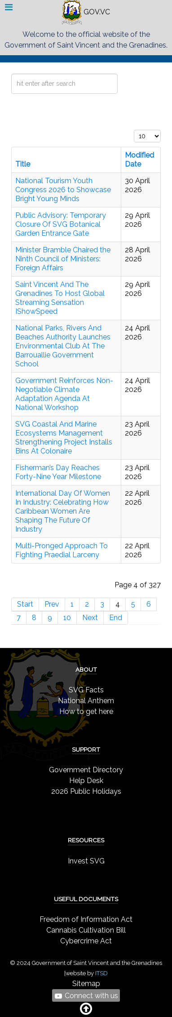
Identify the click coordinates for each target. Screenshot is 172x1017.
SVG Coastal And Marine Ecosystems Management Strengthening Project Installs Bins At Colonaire (63, 437)
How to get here (86, 711)
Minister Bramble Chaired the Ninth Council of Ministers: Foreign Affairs (62, 259)
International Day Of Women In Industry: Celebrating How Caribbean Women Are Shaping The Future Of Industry (62, 511)
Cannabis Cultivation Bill (86, 930)
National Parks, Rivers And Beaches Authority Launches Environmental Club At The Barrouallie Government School (62, 346)
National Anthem (86, 700)
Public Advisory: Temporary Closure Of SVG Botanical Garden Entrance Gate (60, 224)
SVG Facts (86, 690)
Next (90, 617)
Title (22, 164)
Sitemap (86, 983)
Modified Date (139, 159)
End (115, 617)
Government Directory (86, 770)
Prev (51, 604)
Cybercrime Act (86, 941)
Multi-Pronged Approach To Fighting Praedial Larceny (61, 550)
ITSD (101, 973)
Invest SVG (86, 861)
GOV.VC (86, 12)
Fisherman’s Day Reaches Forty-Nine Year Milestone (58, 472)
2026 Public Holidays (86, 791)
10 (67, 617)
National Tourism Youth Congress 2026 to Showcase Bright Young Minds (63, 189)
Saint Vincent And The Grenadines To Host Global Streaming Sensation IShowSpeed (60, 298)
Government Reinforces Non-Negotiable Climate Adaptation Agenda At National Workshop (64, 394)
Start (25, 604)
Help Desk (86, 780)
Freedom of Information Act (86, 919)
